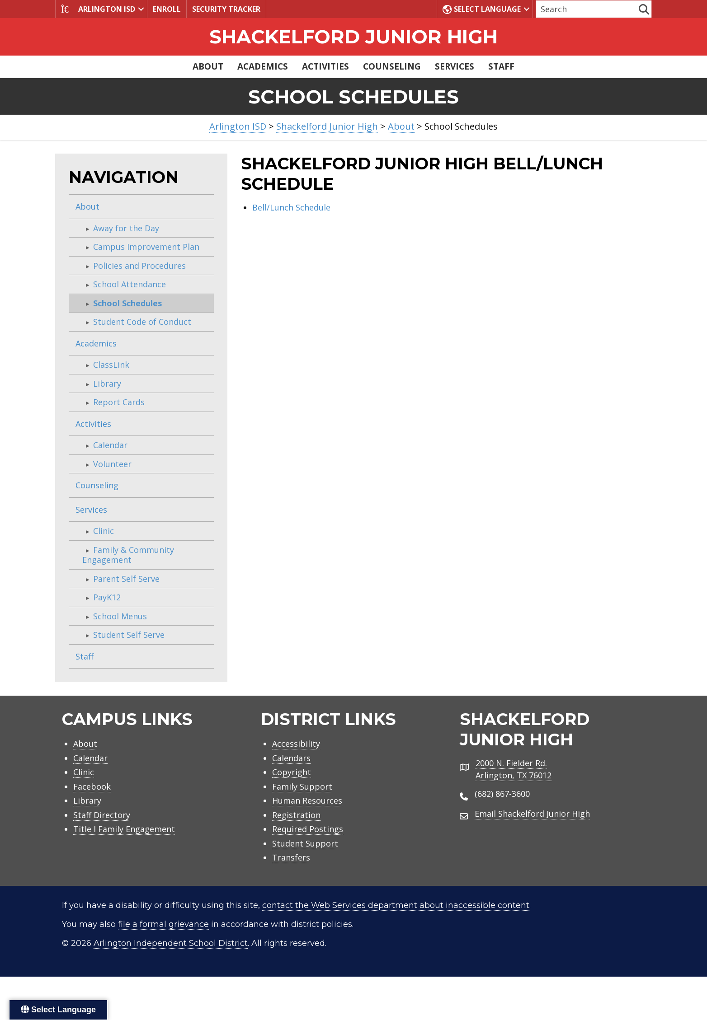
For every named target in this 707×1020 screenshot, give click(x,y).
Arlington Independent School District (171, 943)
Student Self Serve (129, 634)
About (208, 66)
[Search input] (586, 9)
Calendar (110, 445)
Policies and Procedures (139, 265)
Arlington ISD (98, 9)
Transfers (291, 857)
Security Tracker (226, 9)
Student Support (305, 843)
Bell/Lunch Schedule (291, 207)
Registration (296, 814)
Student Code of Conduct (142, 321)
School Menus (120, 616)
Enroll (167, 9)
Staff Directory (101, 814)
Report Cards (119, 402)
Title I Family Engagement (124, 828)
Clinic (103, 530)
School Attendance (129, 284)
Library (107, 383)
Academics (262, 66)
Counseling (392, 66)
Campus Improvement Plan (146, 246)
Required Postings (307, 828)
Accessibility (296, 743)
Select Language (482, 9)
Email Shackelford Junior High (532, 813)
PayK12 (107, 597)
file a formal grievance (163, 924)
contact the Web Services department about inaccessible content (395, 905)
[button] (141, 9)
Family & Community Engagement (128, 555)
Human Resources (307, 800)
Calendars (291, 758)
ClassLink (111, 364)
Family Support (302, 786)
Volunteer (112, 464)
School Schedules (127, 303)
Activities (325, 66)
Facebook (92, 786)
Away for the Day (126, 228)
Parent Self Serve (126, 578)
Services (454, 66)
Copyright (291, 772)
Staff (501, 66)
